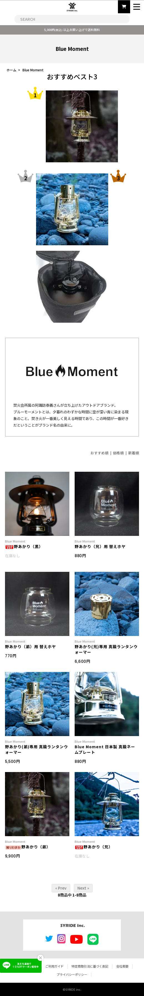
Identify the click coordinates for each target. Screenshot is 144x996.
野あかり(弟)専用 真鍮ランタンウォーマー (36, 749)
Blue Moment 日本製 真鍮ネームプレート (105, 749)
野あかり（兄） (94, 846)
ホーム (11, 69)
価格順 (118, 452)
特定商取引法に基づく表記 (90, 966)
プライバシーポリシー (72, 974)
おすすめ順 (99, 452)
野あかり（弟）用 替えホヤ (30, 646)
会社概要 (122, 966)
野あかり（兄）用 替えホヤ (100, 546)
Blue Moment (33, 69)
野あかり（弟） (27, 846)
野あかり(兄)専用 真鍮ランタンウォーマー (106, 649)
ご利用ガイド (54, 966)
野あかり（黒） (24, 546)
